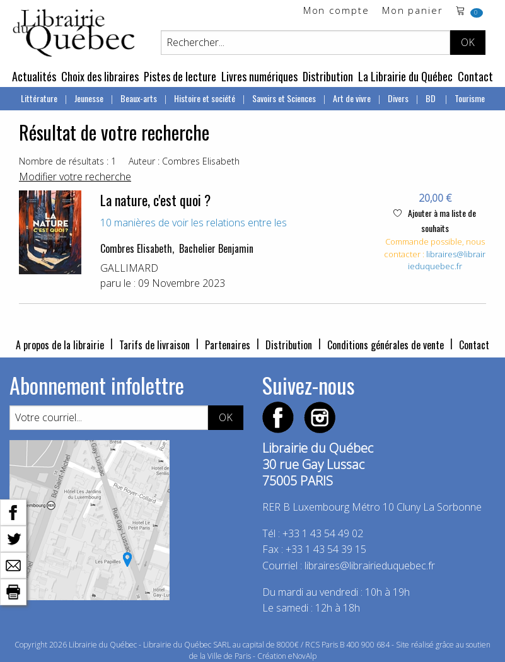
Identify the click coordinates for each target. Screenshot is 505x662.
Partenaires (227, 344)
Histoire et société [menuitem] (204, 98)
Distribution (328, 76)
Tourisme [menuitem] (470, 98)
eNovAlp (302, 656)
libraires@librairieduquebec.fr (447, 260)
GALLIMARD (129, 268)
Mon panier (412, 11)
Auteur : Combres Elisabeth (184, 161)
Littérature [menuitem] (39, 98)
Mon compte (336, 11)
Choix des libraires (100, 76)
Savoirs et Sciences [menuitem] (284, 98)
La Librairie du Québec (405, 76)
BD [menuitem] (432, 98)
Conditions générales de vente (385, 344)
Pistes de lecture (180, 76)
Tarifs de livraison (154, 344)
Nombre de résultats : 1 (67, 161)
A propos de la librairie (60, 344)
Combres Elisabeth (136, 248)
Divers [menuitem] (398, 98)
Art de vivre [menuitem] (352, 98)
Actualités (34, 76)
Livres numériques (259, 76)
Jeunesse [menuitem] (88, 98)
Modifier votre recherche (75, 176)
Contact (475, 76)
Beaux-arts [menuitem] (138, 98)
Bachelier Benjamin (216, 248)
